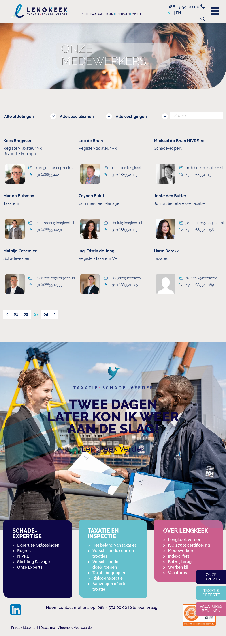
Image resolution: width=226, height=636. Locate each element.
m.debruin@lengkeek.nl (203, 168)
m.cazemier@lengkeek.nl (52, 278)
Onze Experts (29, 567)
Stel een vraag (143, 607)
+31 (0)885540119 (124, 230)
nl (170, 13)
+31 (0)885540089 (200, 285)
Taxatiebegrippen (108, 572)
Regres (24, 550)
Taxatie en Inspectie (103, 533)
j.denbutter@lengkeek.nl (203, 223)
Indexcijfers (179, 556)
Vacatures (177, 572)
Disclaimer (48, 627)
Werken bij (178, 567)
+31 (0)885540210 (49, 175)
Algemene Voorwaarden (75, 627)
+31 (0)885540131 (199, 175)
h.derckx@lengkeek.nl (203, 278)
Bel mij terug (180, 561)
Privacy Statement (24, 627)
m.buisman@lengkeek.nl (52, 223)
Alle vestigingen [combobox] (131, 116)
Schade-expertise (27, 533)
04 (45, 314)
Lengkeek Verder (112, 448)
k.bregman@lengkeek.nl (52, 168)
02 (26, 314)
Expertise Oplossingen (38, 545)
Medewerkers (181, 550)
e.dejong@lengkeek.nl (128, 278)
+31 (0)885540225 (124, 285)
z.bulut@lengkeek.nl (126, 223)
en (178, 13)
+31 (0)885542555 (49, 285)
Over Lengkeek (185, 531)
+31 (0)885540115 (124, 175)
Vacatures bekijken (211, 608)
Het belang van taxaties (114, 545)
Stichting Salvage (33, 561)
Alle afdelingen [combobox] (19, 116)
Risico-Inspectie (107, 578)
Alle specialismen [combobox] (77, 116)
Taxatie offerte (211, 592)
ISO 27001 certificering (189, 545)
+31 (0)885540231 (48, 230)
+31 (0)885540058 (200, 230)
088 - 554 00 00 (186, 6)
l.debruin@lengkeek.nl (128, 168)
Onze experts (211, 576)
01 (16, 314)
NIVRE (23, 556)
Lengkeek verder (184, 539)
